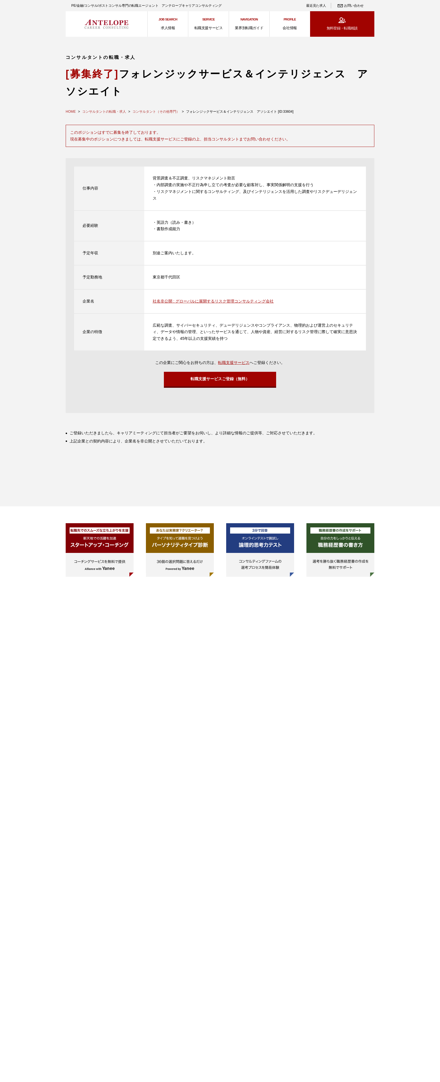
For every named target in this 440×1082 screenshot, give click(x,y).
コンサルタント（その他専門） (156, 112)
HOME (71, 112)
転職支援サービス (233, 362)
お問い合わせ (354, 6)
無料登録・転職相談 (342, 28)
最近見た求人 (316, 6)
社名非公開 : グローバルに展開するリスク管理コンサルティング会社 (213, 301)
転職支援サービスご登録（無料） (220, 380)
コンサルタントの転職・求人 (104, 112)
